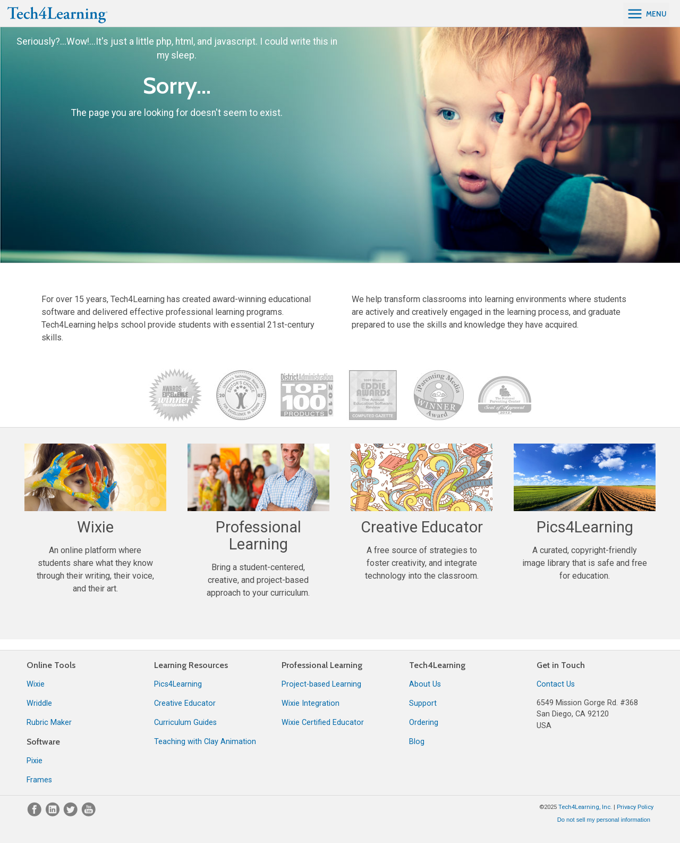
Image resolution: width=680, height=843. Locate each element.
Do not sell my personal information (603, 819)
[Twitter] (72, 814)
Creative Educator (185, 703)
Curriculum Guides (185, 722)
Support (423, 703)
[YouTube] (89, 814)
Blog (416, 741)
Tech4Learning (437, 665)
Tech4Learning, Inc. (585, 807)
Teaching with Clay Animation (205, 741)
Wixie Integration (310, 703)
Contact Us (556, 684)
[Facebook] (36, 814)
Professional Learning (322, 665)
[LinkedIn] (54, 814)
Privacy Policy (635, 807)
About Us (425, 684)
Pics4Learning (178, 684)
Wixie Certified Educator (323, 722)
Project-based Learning (321, 684)
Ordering (423, 722)
